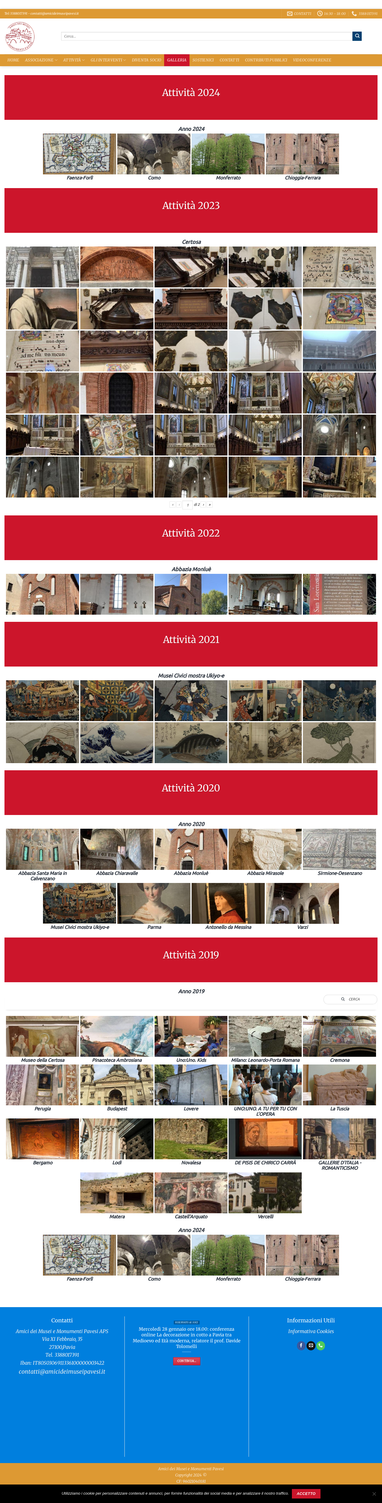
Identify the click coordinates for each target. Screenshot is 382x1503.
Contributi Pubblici (266, 60)
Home (13, 60)
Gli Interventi (108, 60)
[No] (374, 1495)
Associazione (41, 60)
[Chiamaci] (320, 1345)
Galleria (177, 60)
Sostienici (203, 60)
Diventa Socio (146, 60)
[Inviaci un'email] (310, 1345)
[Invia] (357, 36)
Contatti (229, 60)
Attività (74, 60)
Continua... (186, 1361)
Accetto (306, 1494)
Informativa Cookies (311, 1331)
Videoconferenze (312, 60)
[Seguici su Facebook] (301, 1345)
